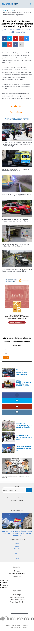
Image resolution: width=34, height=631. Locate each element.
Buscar (17, 486)
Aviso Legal (17, 595)
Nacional (16, 29)
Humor (17, 558)
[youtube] (17, 587)
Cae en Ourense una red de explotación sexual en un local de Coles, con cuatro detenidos (17, 533)
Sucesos (17, 434)
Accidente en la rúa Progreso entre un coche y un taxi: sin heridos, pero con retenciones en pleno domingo (17, 144)
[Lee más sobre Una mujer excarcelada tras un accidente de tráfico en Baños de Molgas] (17, 158)
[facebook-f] (17, 580)
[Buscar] (29, 490)
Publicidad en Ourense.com (17, 573)
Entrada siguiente (17, 112)
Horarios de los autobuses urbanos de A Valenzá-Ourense (23, 373)
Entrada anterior (16, 106)
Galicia (17, 546)
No (6, 353)
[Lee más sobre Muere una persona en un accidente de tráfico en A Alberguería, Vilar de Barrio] (17, 208)
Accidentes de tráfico (17, 32)
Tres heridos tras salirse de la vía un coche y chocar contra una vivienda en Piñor (17, 270)
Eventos (17, 553)
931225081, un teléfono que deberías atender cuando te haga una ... (23, 384)
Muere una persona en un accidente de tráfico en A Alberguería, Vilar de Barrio (15, 220)
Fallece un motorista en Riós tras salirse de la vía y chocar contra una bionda (16, 195)
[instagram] (17, 585)
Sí (5, 349)
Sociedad (18, 380)
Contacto (17, 571)
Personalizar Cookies (17, 602)
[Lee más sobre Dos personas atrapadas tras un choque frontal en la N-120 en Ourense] (17, 233)
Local (17, 369)
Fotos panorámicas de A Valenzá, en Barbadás (23, 426)
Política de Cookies (17, 597)
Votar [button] (6, 357)
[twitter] (17, 583)
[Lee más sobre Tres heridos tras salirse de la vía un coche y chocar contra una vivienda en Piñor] (17, 258)
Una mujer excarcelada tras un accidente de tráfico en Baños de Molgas (16, 170)
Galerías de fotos (19, 423)
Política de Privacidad (17, 599)
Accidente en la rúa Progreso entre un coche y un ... (24, 437)
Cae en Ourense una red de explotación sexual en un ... (23, 448)
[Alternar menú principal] (30, 4)
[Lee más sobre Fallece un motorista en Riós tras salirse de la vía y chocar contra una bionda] (17, 183)
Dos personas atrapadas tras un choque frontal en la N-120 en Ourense (15, 245)
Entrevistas (17, 551)
